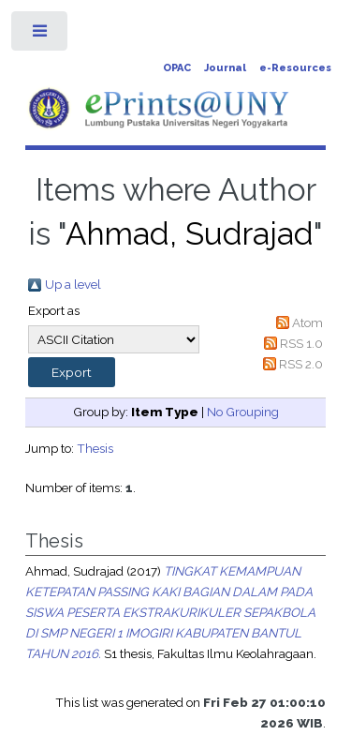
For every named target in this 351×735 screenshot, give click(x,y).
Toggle (40, 35)
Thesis (95, 448)
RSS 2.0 (301, 363)
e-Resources (295, 68)
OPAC (177, 68)
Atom (307, 322)
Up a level (73, 284)
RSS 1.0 (301, 343)
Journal (225, 68)
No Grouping (243, 411)
